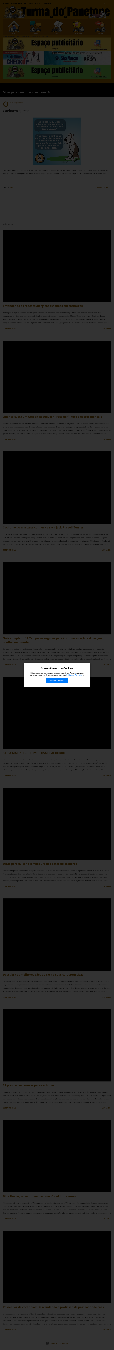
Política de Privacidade (74, 675)
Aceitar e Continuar (57, 681)
